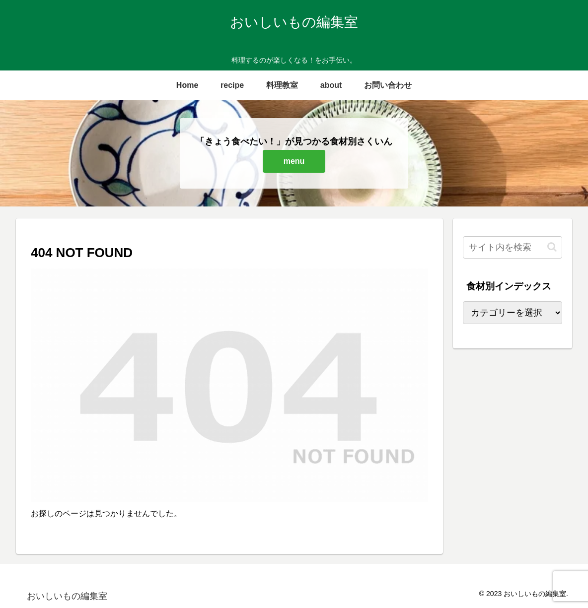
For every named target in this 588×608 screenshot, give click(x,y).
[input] (512, 247)
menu (294, 161)
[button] (552, 247)
